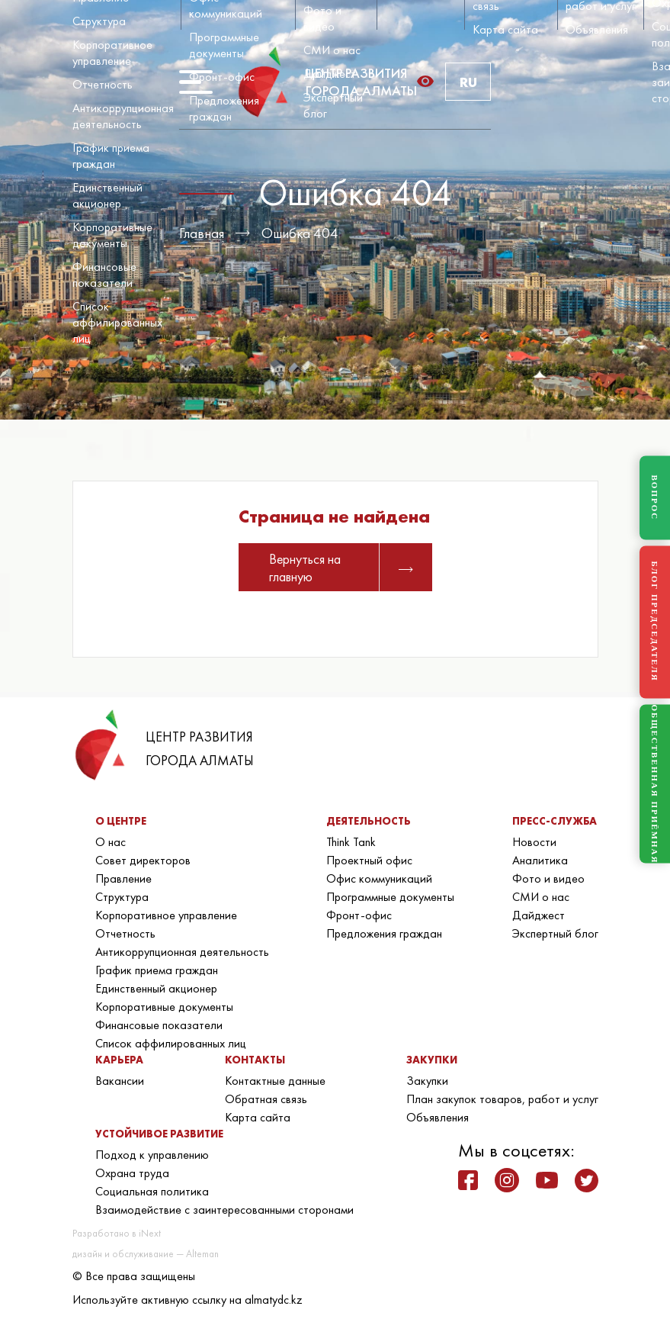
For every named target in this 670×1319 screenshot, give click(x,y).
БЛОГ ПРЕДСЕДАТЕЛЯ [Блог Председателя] (654, 621)
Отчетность (102, 84)
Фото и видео (322, 18)
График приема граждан (110, 156)
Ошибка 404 (299, 233)
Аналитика (540, 860)
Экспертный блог (555, 933)
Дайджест (329, 74)
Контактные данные (275, 1081)
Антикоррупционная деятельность (123, 116)
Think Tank (351, 842)
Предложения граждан (224, 108)
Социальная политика (152, 1191)
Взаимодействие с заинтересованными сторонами (224, 1210)
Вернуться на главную (341, 567)
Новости (534, 842)
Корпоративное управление (112, 53)
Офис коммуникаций (379, 878)
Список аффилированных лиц (117, 322)
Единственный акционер (107, 195)
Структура (99, 21)
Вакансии (119, 1081)
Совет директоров (143, 860)
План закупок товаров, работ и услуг (502, 1099)
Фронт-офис (222, 77)
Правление (123, 878)
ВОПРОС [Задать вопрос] (654, 497)
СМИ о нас (332, 50)
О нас (110, 842)
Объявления (597, 29)
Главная (201, 233)
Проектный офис (369, 860)
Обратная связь (266, 1099)
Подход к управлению (152, 1155)
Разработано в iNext (116, 1233)
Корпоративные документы (112, 235)
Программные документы (224, 45)
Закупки (427, 1081)
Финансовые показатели (104, 275)
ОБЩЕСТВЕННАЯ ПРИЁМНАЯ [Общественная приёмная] (654, 784)
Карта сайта (505, 29)
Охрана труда (132, 1173)
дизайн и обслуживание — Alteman (145, 1253)
